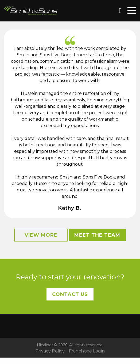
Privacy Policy (50, 351)
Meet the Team (97, 235)
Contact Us (70, 294)
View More (41, 235)
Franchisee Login (87, 351)
